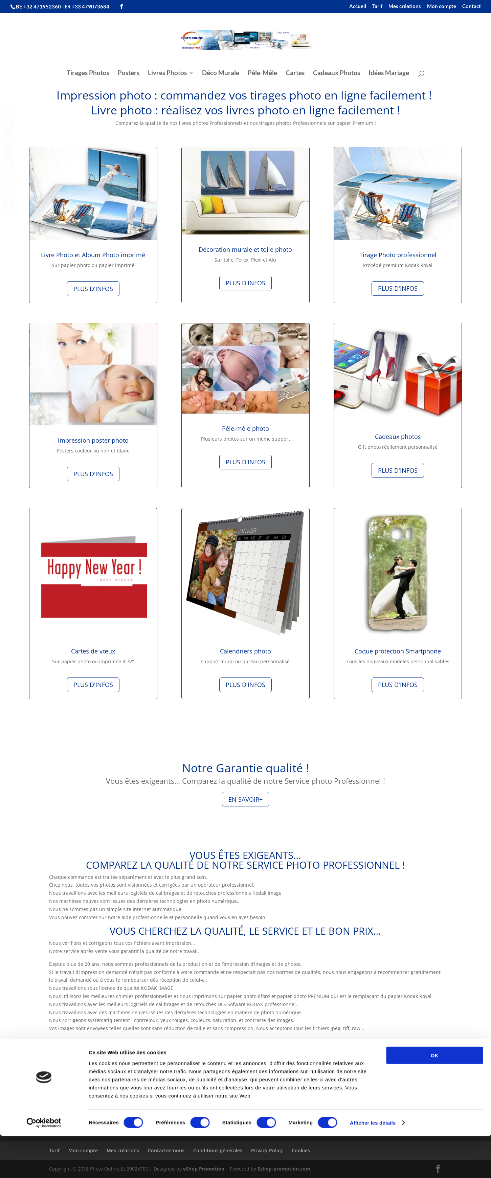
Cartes (295, 73)
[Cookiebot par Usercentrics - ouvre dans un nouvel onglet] (43, 1165)
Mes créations (404, 6)
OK (435, 1097)
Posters (128, 73)
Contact (471, 6)
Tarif (377, 6)
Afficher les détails (373, 1165)
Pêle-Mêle (262, 73)
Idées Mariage (389, 73)
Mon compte (441, 6)
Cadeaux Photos (336, 73)
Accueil (357, 6)
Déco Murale (220, 73)
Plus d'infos (93, 289)
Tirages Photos (88, 73)
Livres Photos (167, 73)
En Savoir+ (245, 799)
